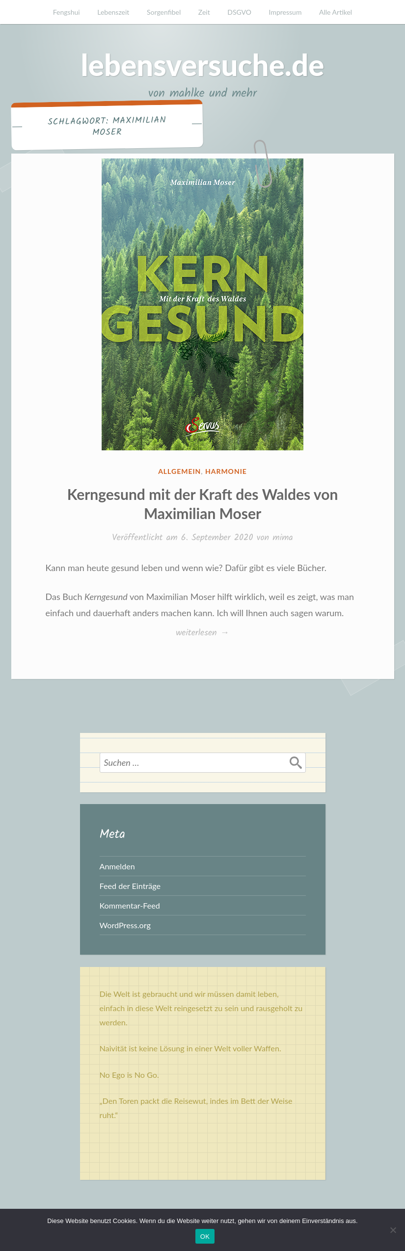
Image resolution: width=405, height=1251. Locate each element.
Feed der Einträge (130, 885)
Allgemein (179, 471)
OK (205, 1236)
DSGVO (239, 12)
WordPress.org (125, 925)
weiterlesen (202, 633)
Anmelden (117, 866)
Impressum (285, 12)
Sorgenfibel (164, 12)
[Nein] (393, 1230)
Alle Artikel (335, 12)
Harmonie (226, 471)
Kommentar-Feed (130, 905)
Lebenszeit (113, 12)
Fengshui (66, 12)
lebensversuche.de (202, 64)
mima (282, 538)
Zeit (204, 12)
